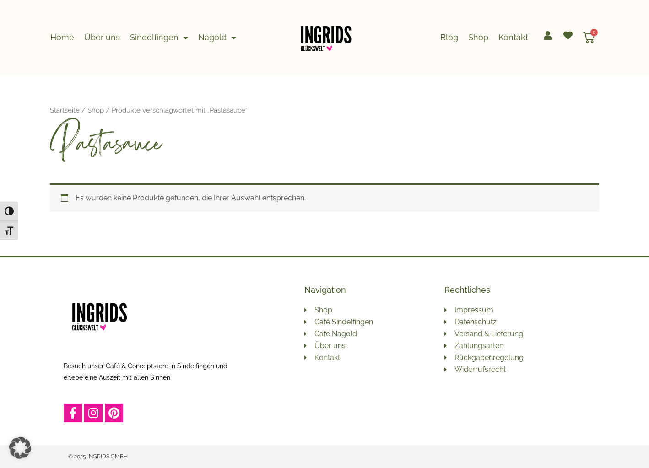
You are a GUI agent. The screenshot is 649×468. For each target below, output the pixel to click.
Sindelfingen (159, 37)
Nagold (217, 37)
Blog (449, 37)
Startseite (65, 110)
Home (62, 37)
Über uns (102, 37)
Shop (478, 37)
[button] (20, 448)
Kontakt (513, 37)
